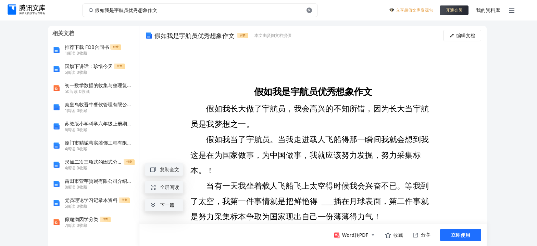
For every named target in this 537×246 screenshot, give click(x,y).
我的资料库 (488, 10)
